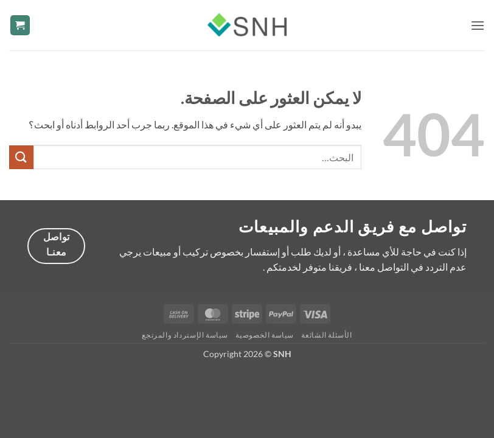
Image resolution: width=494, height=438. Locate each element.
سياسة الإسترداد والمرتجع (185, 334)
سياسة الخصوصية (264, 334)
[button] (477, 25)
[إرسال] (21, 157)
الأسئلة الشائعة (326, 334)
